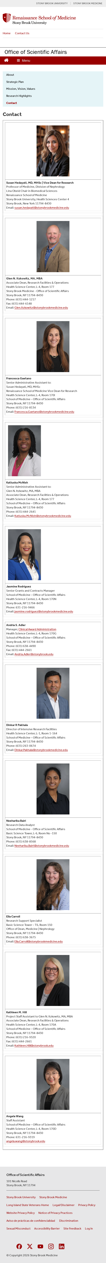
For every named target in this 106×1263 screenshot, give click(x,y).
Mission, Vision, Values (20, 88)
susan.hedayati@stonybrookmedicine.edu (41, 207)
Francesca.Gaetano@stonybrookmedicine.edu (44, 411)
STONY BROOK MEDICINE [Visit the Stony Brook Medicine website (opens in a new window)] (87, 3)
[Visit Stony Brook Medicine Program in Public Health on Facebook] (19, 1246)
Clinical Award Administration (37, 629)
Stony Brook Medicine (53, 1197)
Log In (89, 1228)
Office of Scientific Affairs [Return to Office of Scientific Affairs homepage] (36, 51)
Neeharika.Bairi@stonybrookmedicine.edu (41, 845)
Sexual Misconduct (18, 1228)
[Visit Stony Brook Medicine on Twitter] (29, 1246)
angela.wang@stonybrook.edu (25, 1141)
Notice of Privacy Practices (55, 1213)
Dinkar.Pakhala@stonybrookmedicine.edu (41, 750)
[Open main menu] (23, 60)
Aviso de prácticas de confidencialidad (31, 1220)
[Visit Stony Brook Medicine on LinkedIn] (61, 1246)
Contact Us (22, 33)
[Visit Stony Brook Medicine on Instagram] (51, 1246)
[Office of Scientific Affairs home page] (53, 19)
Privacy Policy (86, 1205)
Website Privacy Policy (20, 1213)
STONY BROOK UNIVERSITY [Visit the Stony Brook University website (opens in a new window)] (52, 3)
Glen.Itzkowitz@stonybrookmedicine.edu (41, 307)
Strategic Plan (15, 82)
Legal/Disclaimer (64, 1205)
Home (7, 33)
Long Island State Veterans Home (27, 1205)
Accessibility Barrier (47, 1228)
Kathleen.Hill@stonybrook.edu (34, 1045)
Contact (11, 103)
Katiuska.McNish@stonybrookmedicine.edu (42, 516)
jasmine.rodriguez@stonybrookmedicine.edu (43, 611)
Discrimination (68, 1220)
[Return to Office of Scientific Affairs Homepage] (6, 60)
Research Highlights (19, 96)
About (10, 74)
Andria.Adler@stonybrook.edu (33, 654)
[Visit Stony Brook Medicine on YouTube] (40, 1246)
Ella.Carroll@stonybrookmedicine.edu (38, 941)
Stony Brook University (21, 1197)
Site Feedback (72, 1228)
